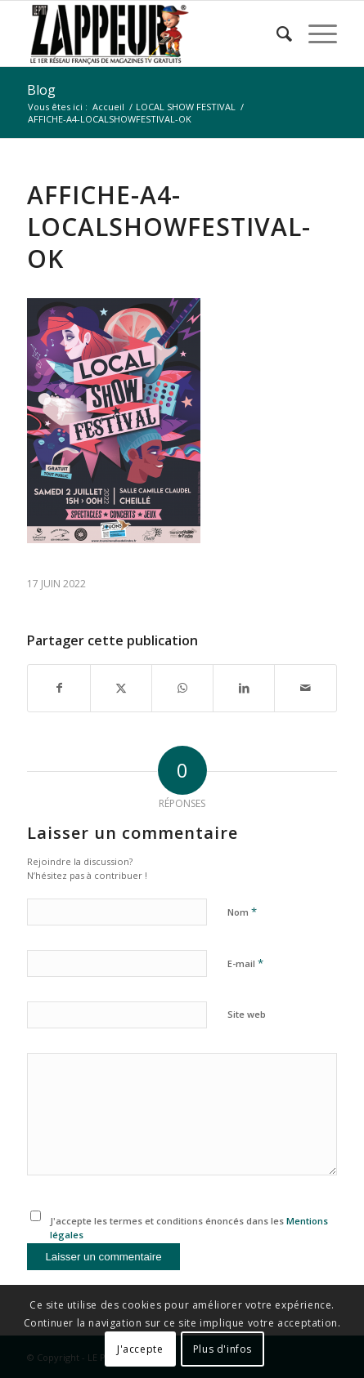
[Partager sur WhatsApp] (182, 688)
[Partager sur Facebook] (58, 688)
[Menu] (314, 33)
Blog (41, 90)
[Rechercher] (276, 33)
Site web (246, 1014)
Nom (242, 911)
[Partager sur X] (121, 688)
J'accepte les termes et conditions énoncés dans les (189, 1228)
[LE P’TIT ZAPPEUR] (151, 33)
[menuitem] (276, 33)
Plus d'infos (222, 1349)
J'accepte (140, 1349)
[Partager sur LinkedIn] (243, 688)
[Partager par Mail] (305, 688)
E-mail (245, 963)
